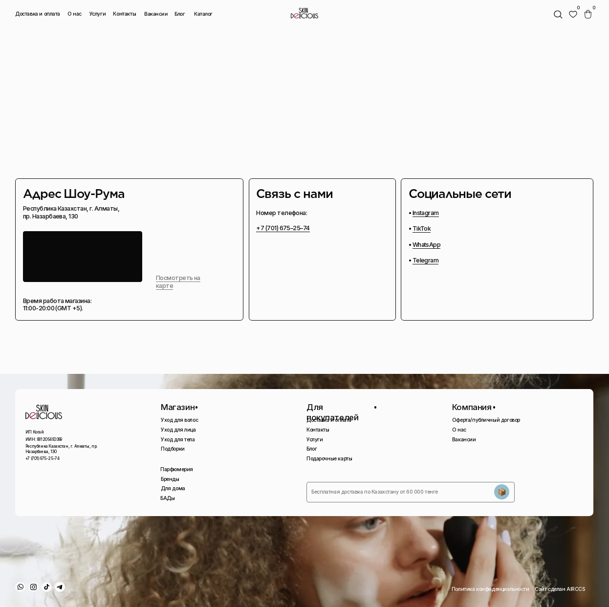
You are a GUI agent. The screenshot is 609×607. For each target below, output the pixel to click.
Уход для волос (179, 420)
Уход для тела (178, 439)
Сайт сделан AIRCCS (560, 589)
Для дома (173, 488)
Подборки (173, 449)
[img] (573, 14)
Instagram (426, 213)
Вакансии (156, 13)
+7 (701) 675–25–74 (283, 228)
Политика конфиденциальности (490, 589)
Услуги (97, 14)
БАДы (167, 498)
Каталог (203, 13)
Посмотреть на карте (178, 281)
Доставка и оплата (37, 14)
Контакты (124, 14)
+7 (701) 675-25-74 (42, 458)
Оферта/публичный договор (486, 420)
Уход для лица (178, 430)
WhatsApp (427, 244)
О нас (74, 14)
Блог (179, 14)
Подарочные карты (329, 458)
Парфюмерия (176, 469)
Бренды (170, 479)
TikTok (422, 228)
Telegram (426, 260)
